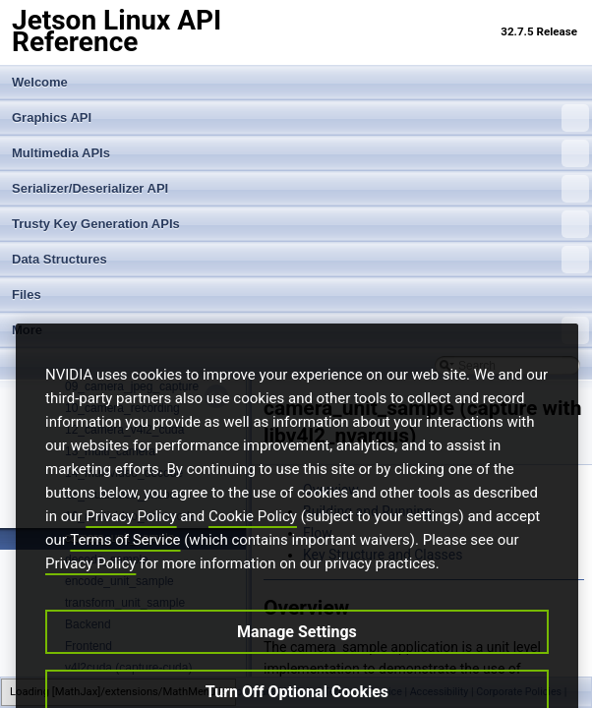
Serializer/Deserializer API (300, 189)
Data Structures (300, 259)
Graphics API (300, 118)
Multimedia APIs (300, 153)
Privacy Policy (131, 549)
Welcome (40, 82)
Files (26, 294)
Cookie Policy (252, 549)
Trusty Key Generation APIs (300, 224)
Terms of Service (125, 572)
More (300, 330)
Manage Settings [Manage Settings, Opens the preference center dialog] (297, 664)
